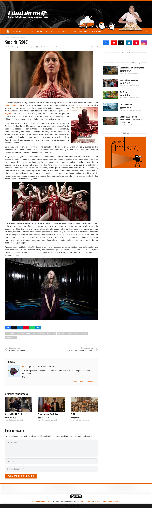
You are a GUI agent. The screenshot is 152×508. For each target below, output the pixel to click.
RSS (49, 501)
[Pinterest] (136, 42)
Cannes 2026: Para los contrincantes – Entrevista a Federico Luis (131, 119)
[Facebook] (106, 42)
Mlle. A (25, 367)
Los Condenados (126, 104)
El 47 (73, 414)
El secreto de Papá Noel (48, 414)
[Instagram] (144, 42)
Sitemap (35, 501)
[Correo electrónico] (51, 469)
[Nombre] (51, 461)
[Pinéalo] (26, 327)
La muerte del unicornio (129, 79)
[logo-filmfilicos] (28, 14)
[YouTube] (114, 42)
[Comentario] (51, 448)
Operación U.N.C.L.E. (14, 414)
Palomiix (136, 73)
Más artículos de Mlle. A (84, 382)
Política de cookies (85, 501)
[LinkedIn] (129, 42)
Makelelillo (20, 420)
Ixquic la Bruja (136, 110)
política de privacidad (112, 501)
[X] (121, 42)
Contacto (42, 501)
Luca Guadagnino (13, 105)
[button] (24, 31)
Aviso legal (98, 501)
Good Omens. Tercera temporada (132, 67)
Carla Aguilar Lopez (26, 47)
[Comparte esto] (8, 327)
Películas (11, 47)
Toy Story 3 (124, 92)
